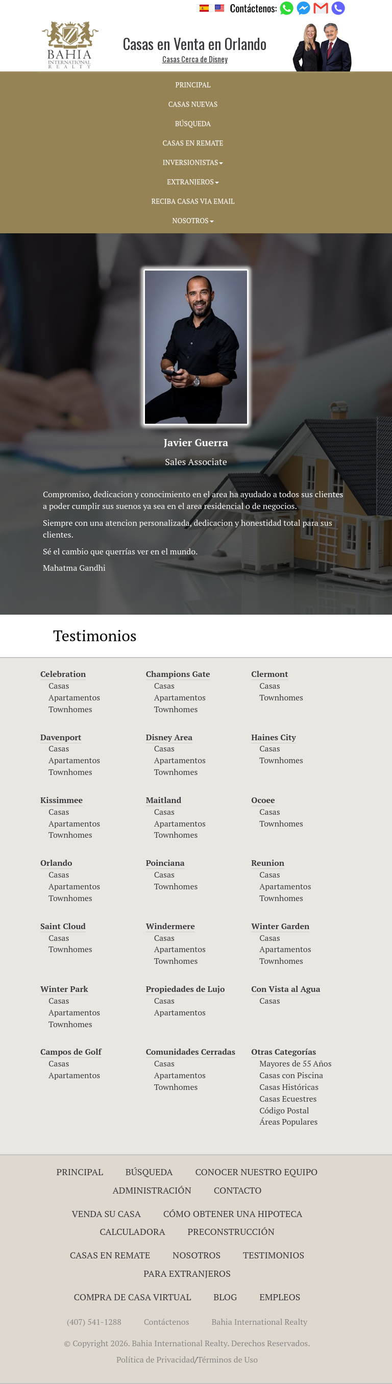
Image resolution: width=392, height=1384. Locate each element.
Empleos (279, 1297)
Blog (225, 1297)
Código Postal (284, 1110)
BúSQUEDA (193, 123)
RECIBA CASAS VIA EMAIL (193, 201)
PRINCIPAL (193, 84)
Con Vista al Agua (285, 988)
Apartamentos (74, 697)
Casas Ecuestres (287, 1098)
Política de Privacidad (155, 1359)
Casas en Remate (110, 1255)
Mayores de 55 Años (295, 1063)
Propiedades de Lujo (185, 988)
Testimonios (273, 1255)
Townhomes (70, 709)
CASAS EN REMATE (193, 143)
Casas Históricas (288, 1086)
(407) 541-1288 (94, 1321)
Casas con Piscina (291, 1075)
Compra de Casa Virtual (132, 1297)
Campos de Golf (71, 1051)
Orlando (56, 862)
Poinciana (165, 862)
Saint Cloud (63, 926)
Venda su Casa (106, 1213)
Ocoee (263, 800)
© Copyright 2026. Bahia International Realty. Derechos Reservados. (187, 1343)
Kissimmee (61, 800)
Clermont (269, 673)
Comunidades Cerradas (190, 1051)
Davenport (61, 737)
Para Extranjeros (187, 1273)
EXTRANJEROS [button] (192, 181)
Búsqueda (149, 1172)
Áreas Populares (288, 1121)
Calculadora (132, 1231)
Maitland (164, 800)
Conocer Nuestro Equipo (256, 1172)
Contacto (238, 1190)
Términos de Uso (228, 1359)
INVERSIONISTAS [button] (193, 162)
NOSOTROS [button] (192, 220)
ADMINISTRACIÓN (151, 1190)
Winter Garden (280, 926)
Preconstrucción (231, 1231)
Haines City (273, 737)
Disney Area (169, 737)
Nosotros (196, 1255)
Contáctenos (166, 1321)
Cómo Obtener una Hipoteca (233, 1213)
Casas (58, 685)
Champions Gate (178, 673)
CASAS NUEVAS (192, 104)
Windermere (170, 926)
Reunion (267, 862)
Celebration (63, 673)
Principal (80, 1172)
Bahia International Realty (260, 1321)
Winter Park (64, 988)
